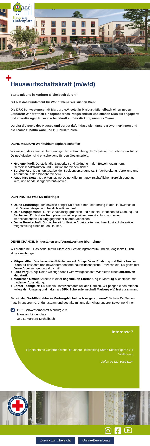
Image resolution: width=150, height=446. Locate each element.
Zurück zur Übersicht (55, 440)
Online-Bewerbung (96, 440)
